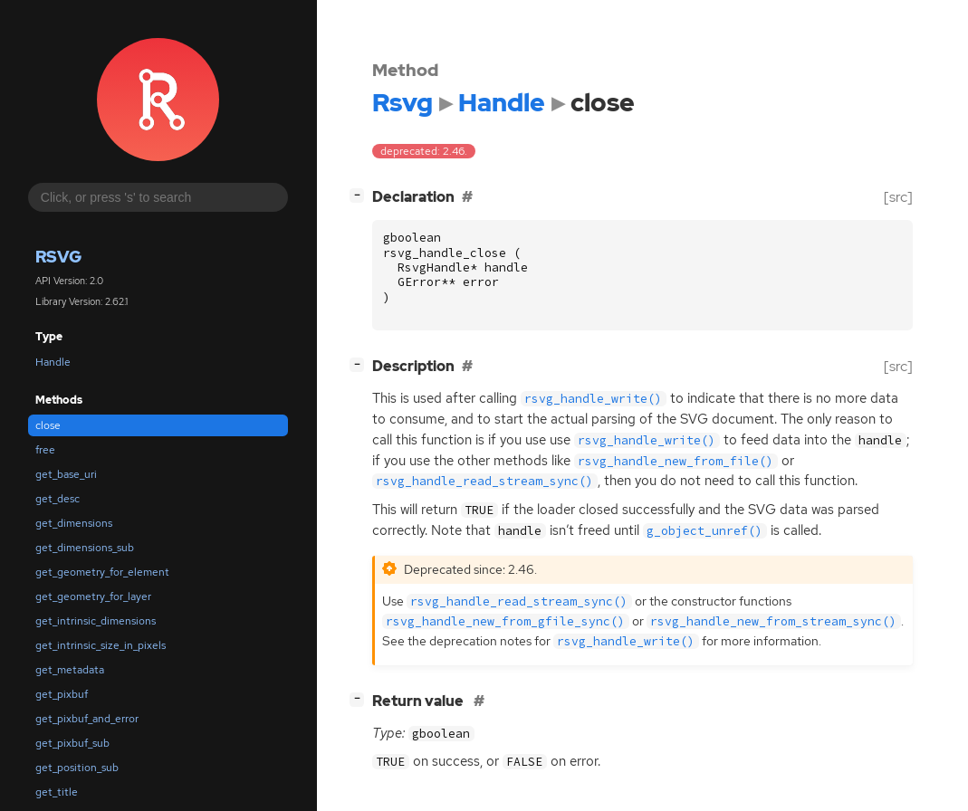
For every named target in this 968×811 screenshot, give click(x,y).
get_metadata (69, 670)
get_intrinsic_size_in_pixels (100, 645)
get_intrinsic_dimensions (95, 621)
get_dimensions (73, 523)
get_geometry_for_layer (93, 596)
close (48, 425)
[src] (898, 196)
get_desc (57, 498)
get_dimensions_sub (84, 547)
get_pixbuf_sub (72, 743)
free (45, 450)
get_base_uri (66, 474)
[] (360, 195)
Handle (53, 362)
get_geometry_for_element (102, 572)
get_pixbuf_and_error (87, 718)
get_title (56, 792)
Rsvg (58, 256)
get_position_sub (77, 767)
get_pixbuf (61, 694)
